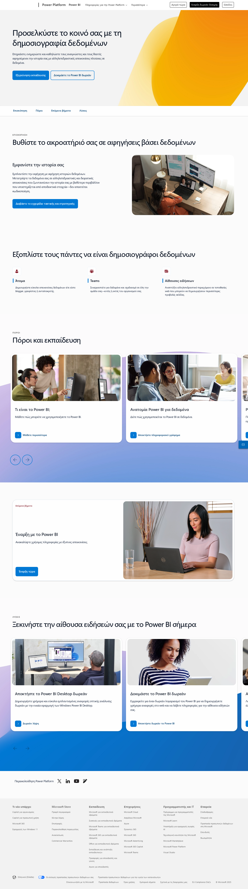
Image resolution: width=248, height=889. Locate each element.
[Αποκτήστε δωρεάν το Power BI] (152, 724)
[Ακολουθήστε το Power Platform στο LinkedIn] (68, 781)
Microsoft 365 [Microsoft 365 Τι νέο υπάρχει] (18, 823)
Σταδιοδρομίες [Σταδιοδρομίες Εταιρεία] (207, 812)
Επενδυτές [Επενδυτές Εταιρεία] (205, 832)
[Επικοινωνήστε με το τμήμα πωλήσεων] (242, 444)
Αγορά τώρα (178, 4)
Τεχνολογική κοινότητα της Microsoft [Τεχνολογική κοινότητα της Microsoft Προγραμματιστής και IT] (179, 835)
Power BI (75, 4)
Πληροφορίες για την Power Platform (104, 4)
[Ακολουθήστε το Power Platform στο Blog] (85, 781)
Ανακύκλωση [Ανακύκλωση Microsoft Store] (57, 835)
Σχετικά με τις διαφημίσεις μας (173, 882)
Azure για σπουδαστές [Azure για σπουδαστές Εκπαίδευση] (99, 866)
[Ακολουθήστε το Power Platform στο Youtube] (76, 781)
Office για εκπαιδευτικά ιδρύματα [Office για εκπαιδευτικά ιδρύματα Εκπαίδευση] (104, 843)
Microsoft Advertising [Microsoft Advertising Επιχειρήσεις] (133, 840)
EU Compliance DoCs (201, 882)
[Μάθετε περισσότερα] (31, 435)
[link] (20, 112)
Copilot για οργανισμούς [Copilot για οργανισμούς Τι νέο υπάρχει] (23, 812)
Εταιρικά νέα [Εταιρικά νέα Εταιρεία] (206, 817)
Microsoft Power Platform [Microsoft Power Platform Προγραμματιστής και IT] (174, 846)
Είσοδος (228, 4)
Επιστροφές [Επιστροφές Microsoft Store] (57, 823)
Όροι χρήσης (129, 882)
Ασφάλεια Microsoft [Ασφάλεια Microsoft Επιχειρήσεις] (133, 817)
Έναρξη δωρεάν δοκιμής (204, 4)
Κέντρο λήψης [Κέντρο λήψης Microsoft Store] (58, 817)
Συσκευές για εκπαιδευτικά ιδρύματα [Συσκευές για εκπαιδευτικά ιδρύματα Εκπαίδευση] (105, 820)
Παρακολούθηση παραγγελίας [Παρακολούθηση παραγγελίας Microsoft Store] (65, 829)
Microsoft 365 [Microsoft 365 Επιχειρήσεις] (130, 835)
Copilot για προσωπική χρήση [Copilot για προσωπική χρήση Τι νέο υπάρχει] (25, 817)
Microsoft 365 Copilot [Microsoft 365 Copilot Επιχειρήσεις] (133, 846)
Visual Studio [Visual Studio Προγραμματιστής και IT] (169, 852)
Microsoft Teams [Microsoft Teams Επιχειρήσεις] (131, 852)
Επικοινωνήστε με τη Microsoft (80, 882)
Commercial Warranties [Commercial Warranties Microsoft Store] (62, 840)
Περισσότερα (138, 4)
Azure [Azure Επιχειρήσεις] (126, 823)
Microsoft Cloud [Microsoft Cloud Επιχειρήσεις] (131, 812)
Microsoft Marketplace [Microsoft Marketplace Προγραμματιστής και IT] (173, 840)
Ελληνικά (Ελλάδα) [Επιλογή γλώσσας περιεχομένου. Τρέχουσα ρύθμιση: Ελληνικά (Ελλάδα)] (26, 876)
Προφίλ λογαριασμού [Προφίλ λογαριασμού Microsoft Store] (61, 812)
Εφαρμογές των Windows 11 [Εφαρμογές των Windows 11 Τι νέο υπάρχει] (25, 829)
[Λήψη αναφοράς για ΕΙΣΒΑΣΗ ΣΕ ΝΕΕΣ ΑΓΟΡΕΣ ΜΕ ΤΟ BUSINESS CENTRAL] (155, 435)
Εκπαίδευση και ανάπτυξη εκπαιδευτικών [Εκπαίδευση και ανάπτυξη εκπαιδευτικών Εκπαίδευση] (100, 851)
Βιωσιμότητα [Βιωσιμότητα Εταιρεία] (206, 838)
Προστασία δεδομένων (109, 882)
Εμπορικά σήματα (147, 882)
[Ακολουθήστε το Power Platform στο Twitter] (59, 781)
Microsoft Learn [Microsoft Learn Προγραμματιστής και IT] (170, 820)
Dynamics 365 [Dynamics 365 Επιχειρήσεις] (130, 829)
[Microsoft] (24, 5)
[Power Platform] (53, 5)
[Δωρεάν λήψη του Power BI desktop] (27, 724)
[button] (30, 75)
